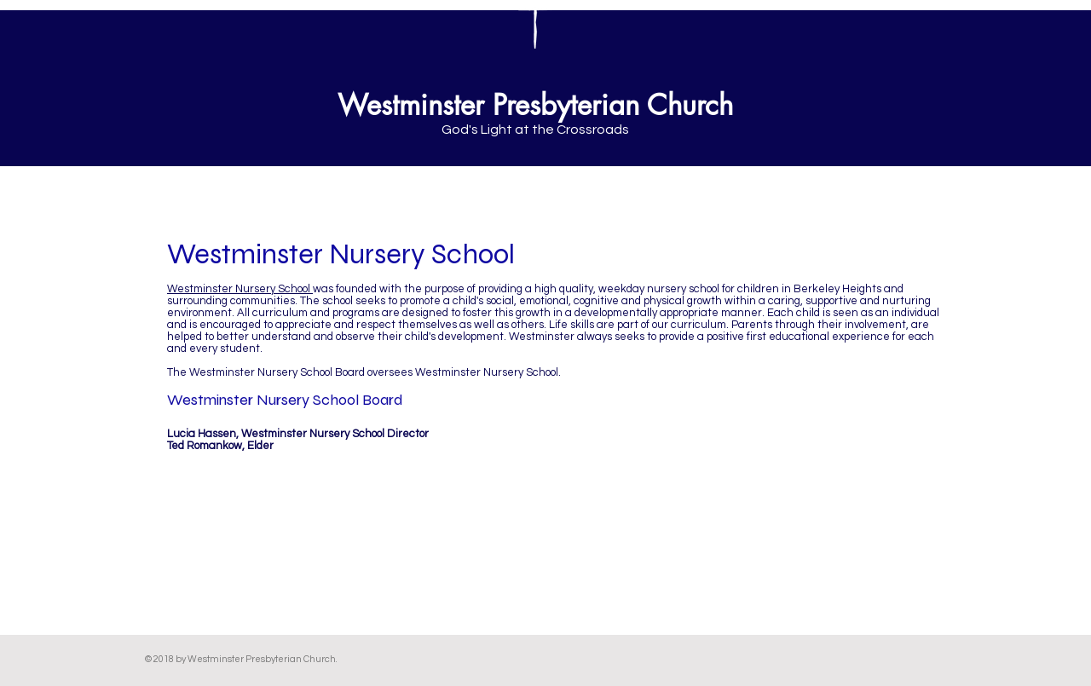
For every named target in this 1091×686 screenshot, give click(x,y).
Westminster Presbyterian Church (535, 105)
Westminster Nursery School (240, 289)
